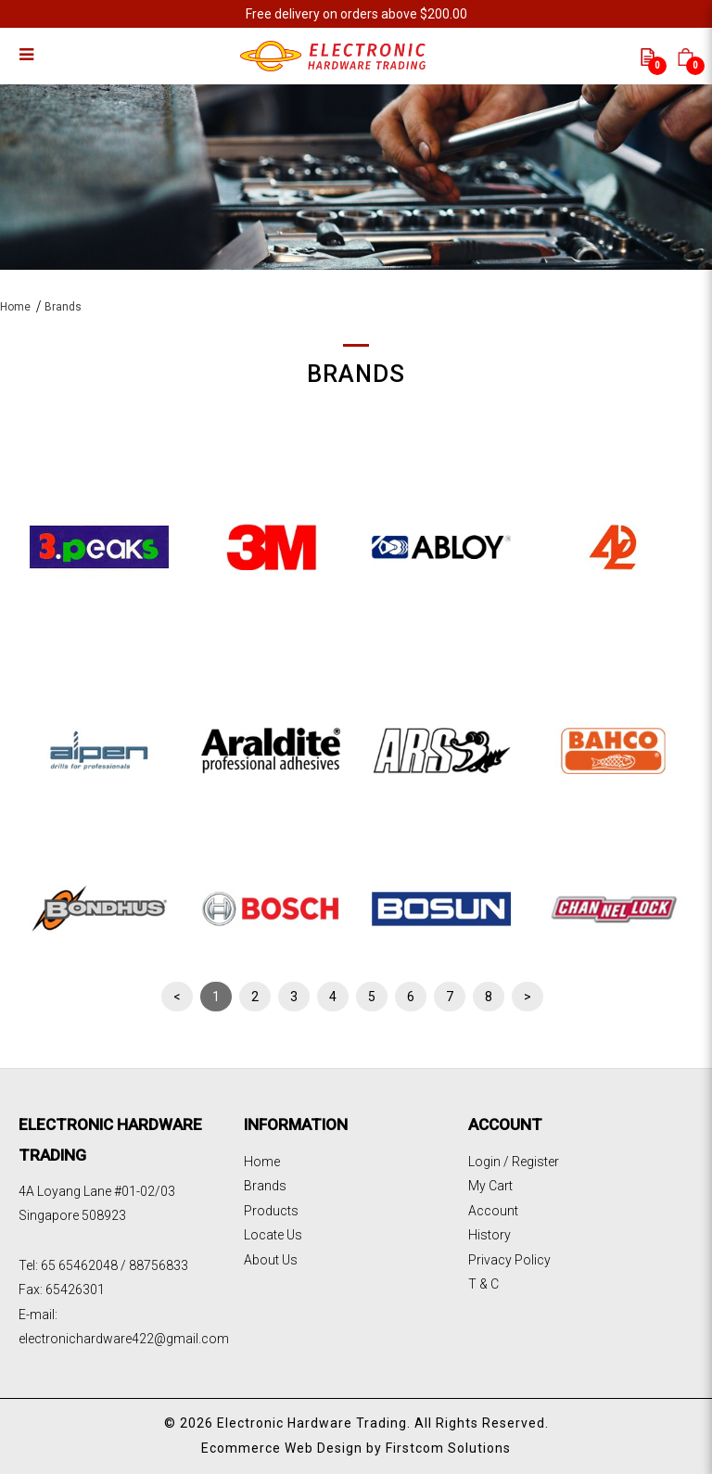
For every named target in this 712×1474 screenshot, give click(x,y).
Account (493, 1210)
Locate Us (273, 1234)
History (489, 1234)
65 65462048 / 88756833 (114, 1265)
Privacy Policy (509, 1259)
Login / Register (513, 1161)
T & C (483, 1284)
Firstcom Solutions (448, 1448)
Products (271, 1210)
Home (15, 306)
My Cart (490, 1185)
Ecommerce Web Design (281, 1448)
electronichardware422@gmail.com (124, 1338)
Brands (63, 306)
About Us (271, 1259)
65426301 (75, 1289)
